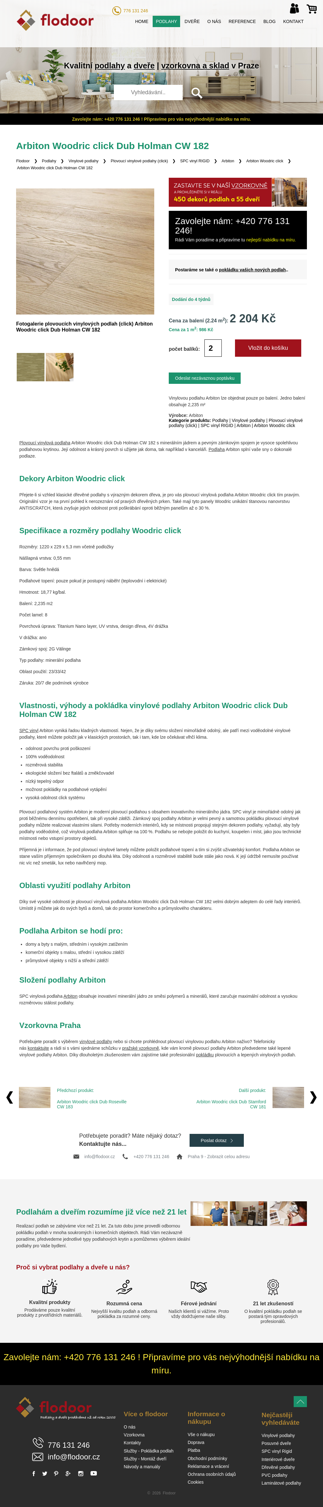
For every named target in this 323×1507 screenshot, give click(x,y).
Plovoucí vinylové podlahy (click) (139, 161)
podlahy (110, 65)
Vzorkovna (134, 1434)
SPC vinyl (28, 730)
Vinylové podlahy (83, 161)
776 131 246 (135, 10)
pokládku (205, 1054)
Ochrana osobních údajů (212, 1474)
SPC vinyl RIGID (194, 161)
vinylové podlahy (95, 1041)
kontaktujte (38, 1048)
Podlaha (216, 449)
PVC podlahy (274, 1475)
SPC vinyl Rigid (276, 1451)
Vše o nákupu (201, 1434)
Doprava (196, 1442)
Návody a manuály (142, 1466)
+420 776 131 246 (151, 1156)
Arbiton (228, 161)
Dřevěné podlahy (278, 1467)
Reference (242, 21)
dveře (144, 65)
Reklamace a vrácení (208, 1466)
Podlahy (166, 21)
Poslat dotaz (217, 1140)
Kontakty (132, 1442)
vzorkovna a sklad (195, 65)
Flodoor (23, 161)
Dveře (192, 21)
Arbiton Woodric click (264, 161)
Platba (194, 1450)
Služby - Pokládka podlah (148, 1450)
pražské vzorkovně (140, 1048)
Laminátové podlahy (281, 1483)
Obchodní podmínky (207, 1458)
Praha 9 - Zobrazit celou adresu (219, 1156)
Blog (269, 21)
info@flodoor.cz (100, 1156)
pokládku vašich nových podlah (252, 269)
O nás (214, 21)
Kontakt (293, 21)
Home (141, 21)
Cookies (196, 1482)
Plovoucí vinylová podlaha (44, 442)
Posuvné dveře (276, 1443)
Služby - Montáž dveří (145, 1458)
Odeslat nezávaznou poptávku (204, 378)
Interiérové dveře (278, 1459)
